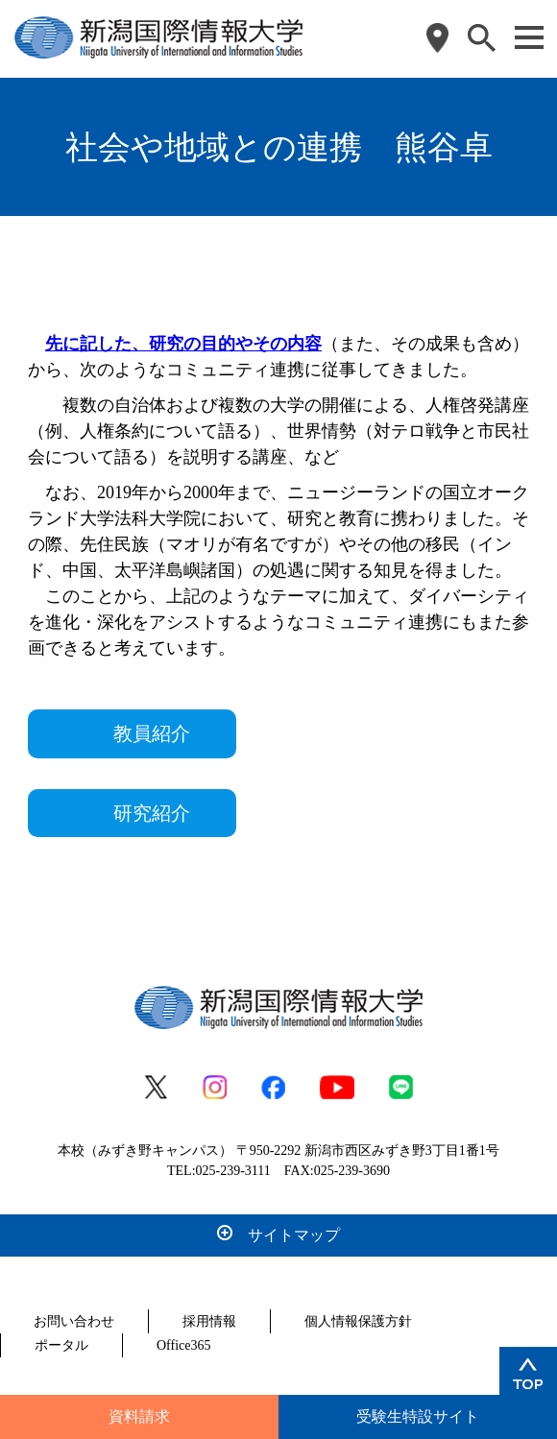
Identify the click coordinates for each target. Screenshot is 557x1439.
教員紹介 (152, 733)
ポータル (61, 1345)
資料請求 (139, 1416)
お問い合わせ (74, 1321)
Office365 (184, 1345)
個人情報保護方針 (358, 1321)
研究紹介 (152, 813)
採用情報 (209, 1321)
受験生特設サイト (417, 1416)
